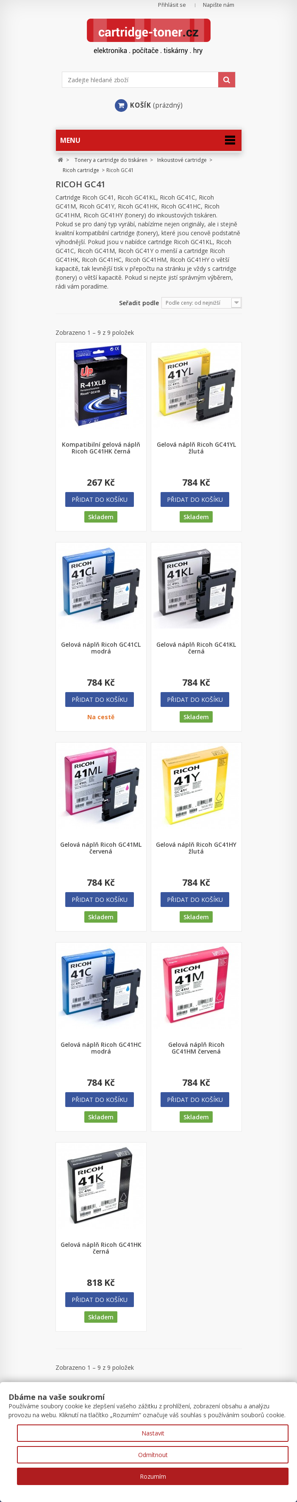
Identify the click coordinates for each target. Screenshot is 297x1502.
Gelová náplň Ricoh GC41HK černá (101, 1248)
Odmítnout (153, 1455)
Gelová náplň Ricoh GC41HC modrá (101, 1048)
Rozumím (153, 1476)
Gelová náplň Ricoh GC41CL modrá (101, 648)
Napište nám (218, 4)
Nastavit (153, 1433)
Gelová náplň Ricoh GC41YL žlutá (196, 448)
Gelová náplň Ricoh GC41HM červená (196, 1048)
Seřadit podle (139, 303)
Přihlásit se (172, 4)
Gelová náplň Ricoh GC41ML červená (101, 848)
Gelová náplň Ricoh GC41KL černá (196, 648)
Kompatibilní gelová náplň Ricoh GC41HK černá (101, 448)
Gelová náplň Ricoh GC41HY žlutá (196, 848)
